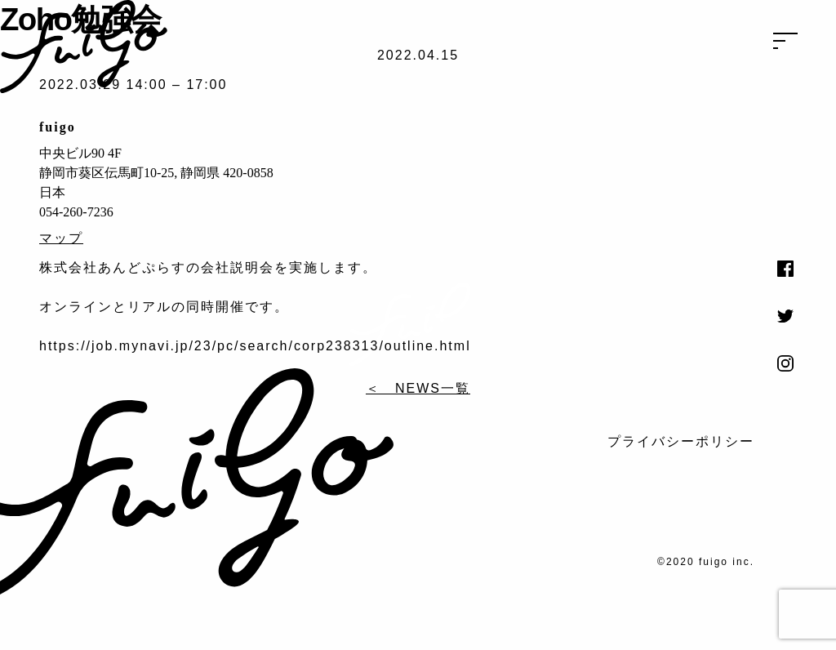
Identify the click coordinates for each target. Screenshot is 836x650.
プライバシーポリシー (680, 441)
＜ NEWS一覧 (418, 388)
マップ (61, 238)
